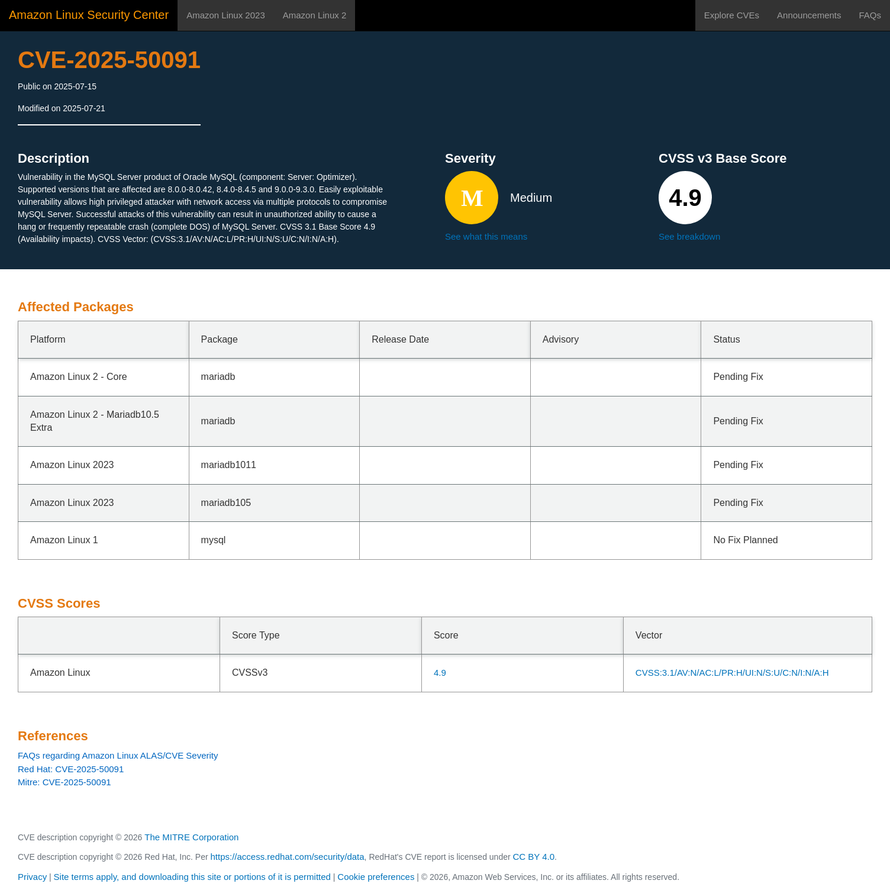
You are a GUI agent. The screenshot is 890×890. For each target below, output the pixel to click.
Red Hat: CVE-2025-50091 (71, 769)
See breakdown (689, 236)
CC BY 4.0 (534, 857)
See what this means (486, 236)
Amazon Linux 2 (315, 15)
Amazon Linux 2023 (225, 15)
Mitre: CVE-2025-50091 (64, 782)
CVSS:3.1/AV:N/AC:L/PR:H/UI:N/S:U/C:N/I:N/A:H (732, 673)
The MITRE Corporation (191, 837)
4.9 (440, 673)
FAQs (870, 15)
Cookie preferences (375, 877)
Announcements (809, 15)
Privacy (32, 877)
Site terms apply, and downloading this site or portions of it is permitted (192, 877)
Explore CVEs (731, 15)
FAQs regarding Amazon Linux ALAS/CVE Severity (118, 755)
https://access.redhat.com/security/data (287, 857)
